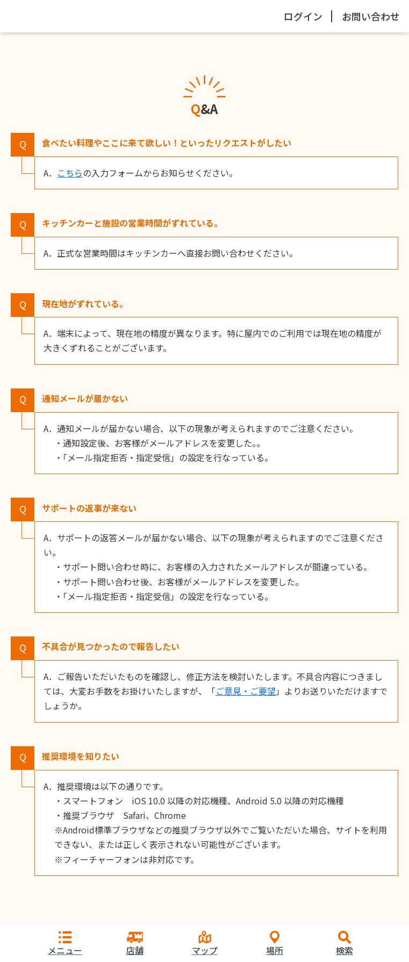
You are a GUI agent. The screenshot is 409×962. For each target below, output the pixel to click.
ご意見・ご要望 (246, 690)
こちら (70, 172)
